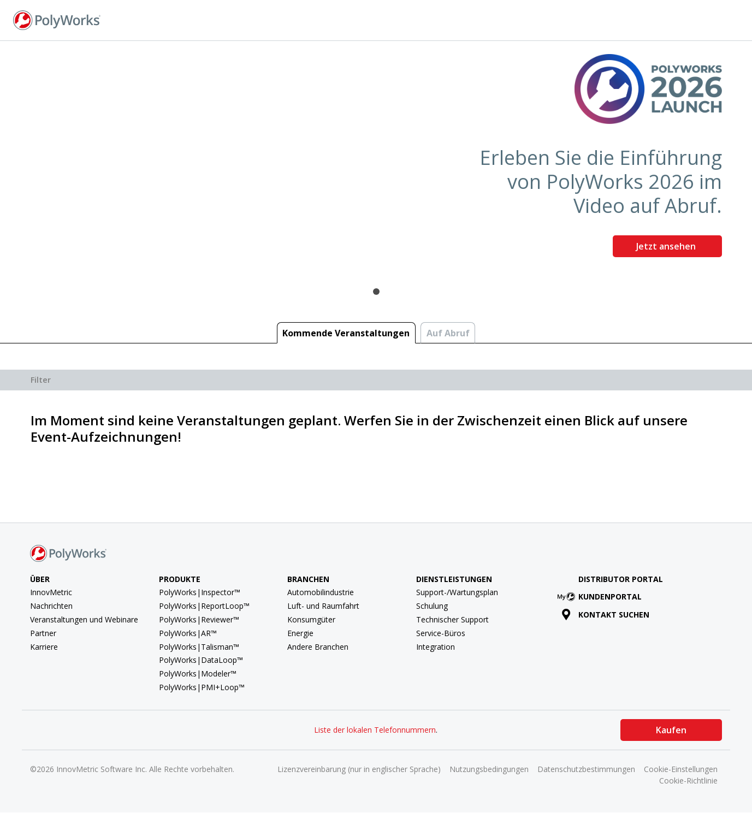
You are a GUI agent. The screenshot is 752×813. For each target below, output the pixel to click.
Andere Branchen (317, 647)
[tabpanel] (376, 160)
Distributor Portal (620, 579)
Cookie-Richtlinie (688, 780)
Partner (43, 633)
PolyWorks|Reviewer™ (199, 619)
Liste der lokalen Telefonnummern (375, 730)
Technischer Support (452, 619)
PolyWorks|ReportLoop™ (204, 606)
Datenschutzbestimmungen (586, 769)
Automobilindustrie (320, 592)
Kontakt (610, 19)
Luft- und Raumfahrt (323, 606)
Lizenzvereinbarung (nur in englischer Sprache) (359, 769)
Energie (300, 633)
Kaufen (671, 730)
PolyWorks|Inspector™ (199, 592)
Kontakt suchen (605, 614)
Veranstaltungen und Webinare (84, 619)
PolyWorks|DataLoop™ (201, 660)
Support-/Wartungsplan (457, 592)
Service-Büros (440, 633)
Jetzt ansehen (667, 246)
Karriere (44, 647)
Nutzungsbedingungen (489, 769)
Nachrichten (51, 606)
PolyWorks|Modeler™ (197, 673)
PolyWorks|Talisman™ (199, 647)
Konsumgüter (311, 619)
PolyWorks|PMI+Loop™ (202, 687)
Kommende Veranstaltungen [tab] (346, 333)
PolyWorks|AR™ (188, 633)
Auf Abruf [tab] (448, 333)
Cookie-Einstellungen (681, 769)
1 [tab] (376, 291)
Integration (435, 647)
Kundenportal (601, 596)
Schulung (432, 606)
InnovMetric (51, 592)
